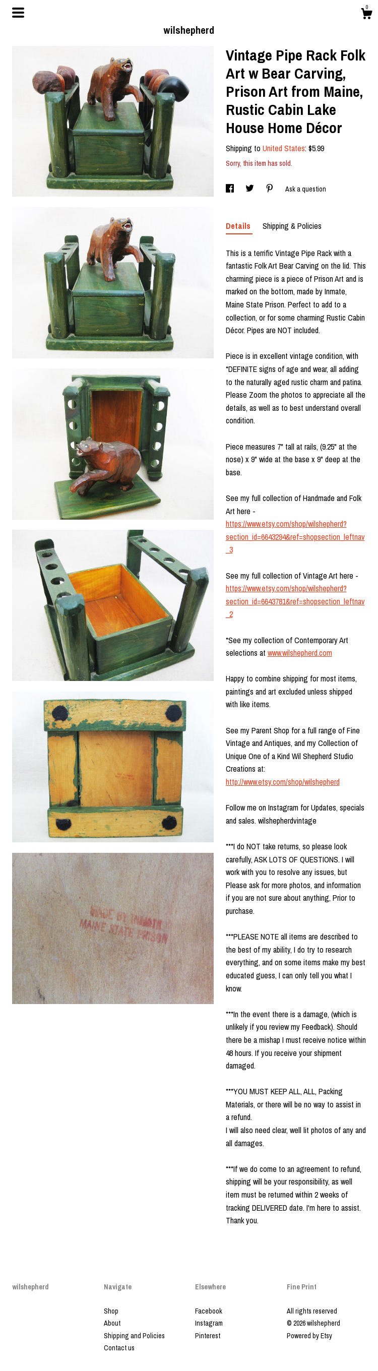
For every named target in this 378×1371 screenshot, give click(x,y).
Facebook (208, 1311)
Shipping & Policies (292, 225)
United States (284, 148)
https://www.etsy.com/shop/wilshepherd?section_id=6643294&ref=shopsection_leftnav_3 (295, 536)
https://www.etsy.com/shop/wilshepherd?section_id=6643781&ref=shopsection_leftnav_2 (295, 601)
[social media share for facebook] (230, 189)
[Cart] (366, 15)
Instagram (209, 1323)
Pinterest (207, 1335)
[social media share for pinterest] (270, 189)
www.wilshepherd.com (300, 652)
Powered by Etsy (309, 1335)
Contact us (119, 1347)
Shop (111, 1311)
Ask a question (305, 189)
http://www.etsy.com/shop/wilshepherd (283, 781)
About (112, 1323)
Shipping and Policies (134, 1335)
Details (239, 225)
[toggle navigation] (18, 13)
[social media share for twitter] (250, 189)
